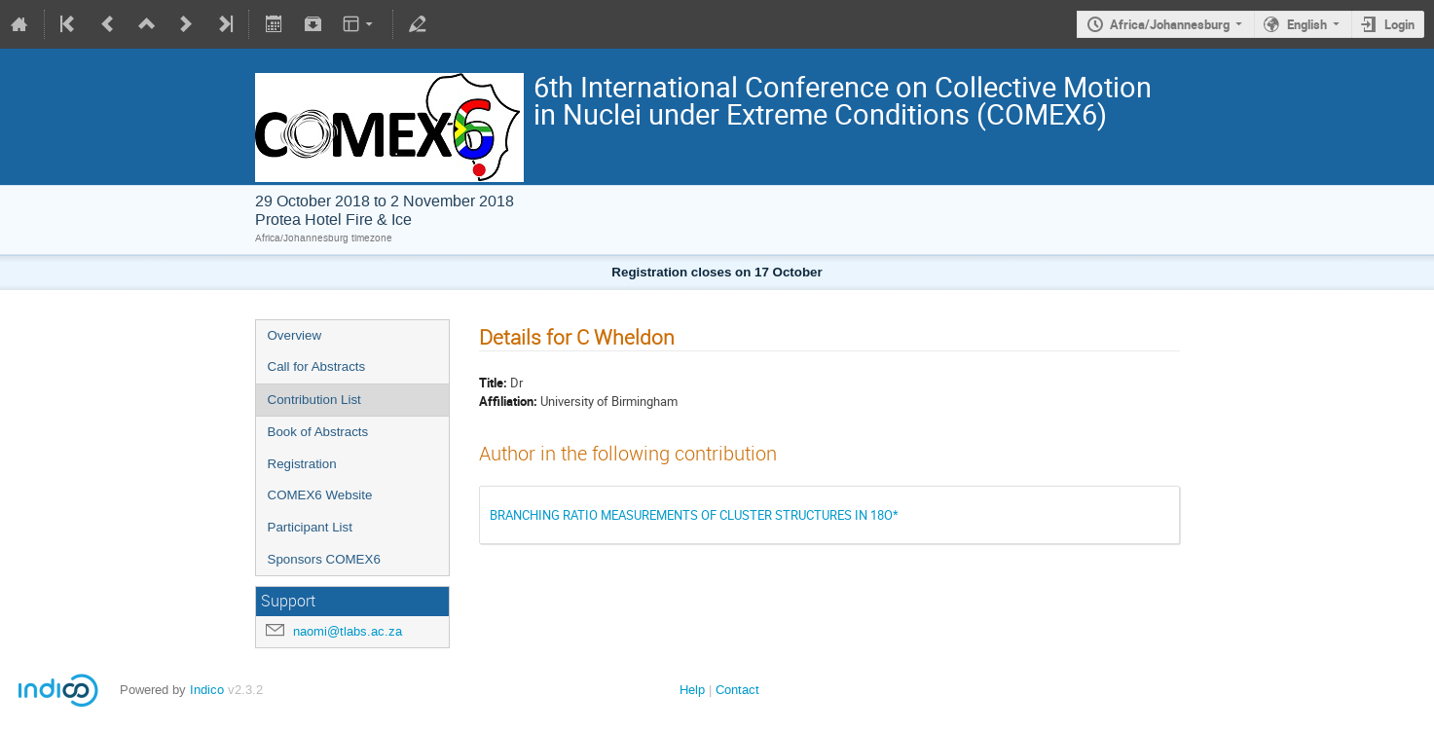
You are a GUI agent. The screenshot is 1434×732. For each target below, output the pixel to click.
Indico (207, 689)
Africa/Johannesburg (1170, 24)
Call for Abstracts (317, 366)
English (1307, 24)
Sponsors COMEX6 (324, 559)
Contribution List (314, 399)
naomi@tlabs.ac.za (347, 631)
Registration (302, 464)
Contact (737, 689)
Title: (493, 382)
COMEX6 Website (320, 495)
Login (1399, 24)
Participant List (310, 527)
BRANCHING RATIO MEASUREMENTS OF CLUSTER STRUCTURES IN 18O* (694, 515)
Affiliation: (508, 401)
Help (692, 689)
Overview (295, 335)
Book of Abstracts (318, 431)
